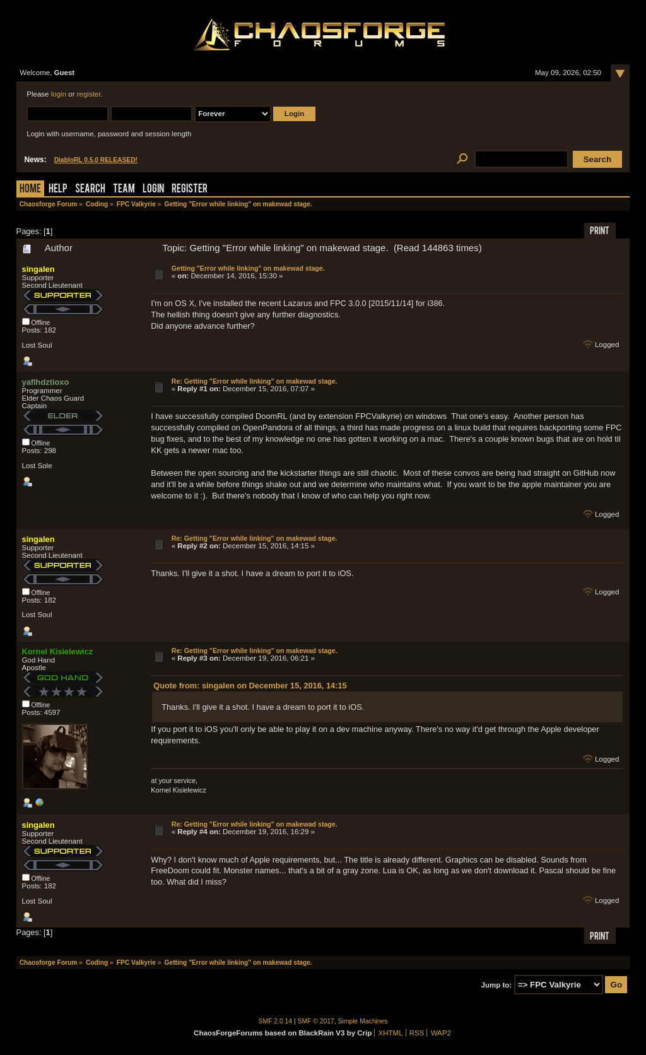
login (58, 94)
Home (30, 189)
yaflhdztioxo (45, 382)
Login (153, 189)
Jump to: (496, 985)
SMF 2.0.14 (276, 1021)
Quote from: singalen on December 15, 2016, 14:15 (250, 685)
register (89, 94)
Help (58, 189)
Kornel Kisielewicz (57, 651)
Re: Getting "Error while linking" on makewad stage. (255, 381)
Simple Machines (363, 1021)
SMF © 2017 (316, 1021)
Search (90, 189)
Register (190, 189)
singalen (38, 269)
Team (124, 189)
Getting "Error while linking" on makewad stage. (248, 268)
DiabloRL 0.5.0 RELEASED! (96, 159)
